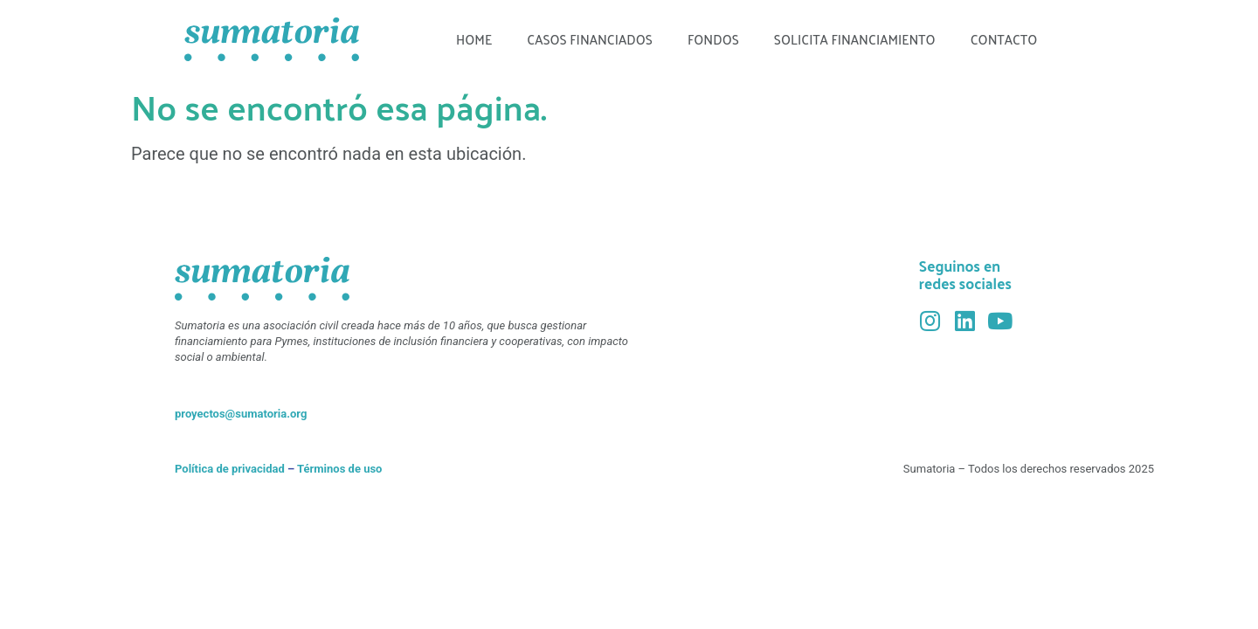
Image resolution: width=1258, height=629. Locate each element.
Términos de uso (339, 468)
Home (474, 39)
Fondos (713, 39)
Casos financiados (590, 39)
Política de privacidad (230, 468)
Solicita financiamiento (855, 39)
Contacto (1004, 39)
